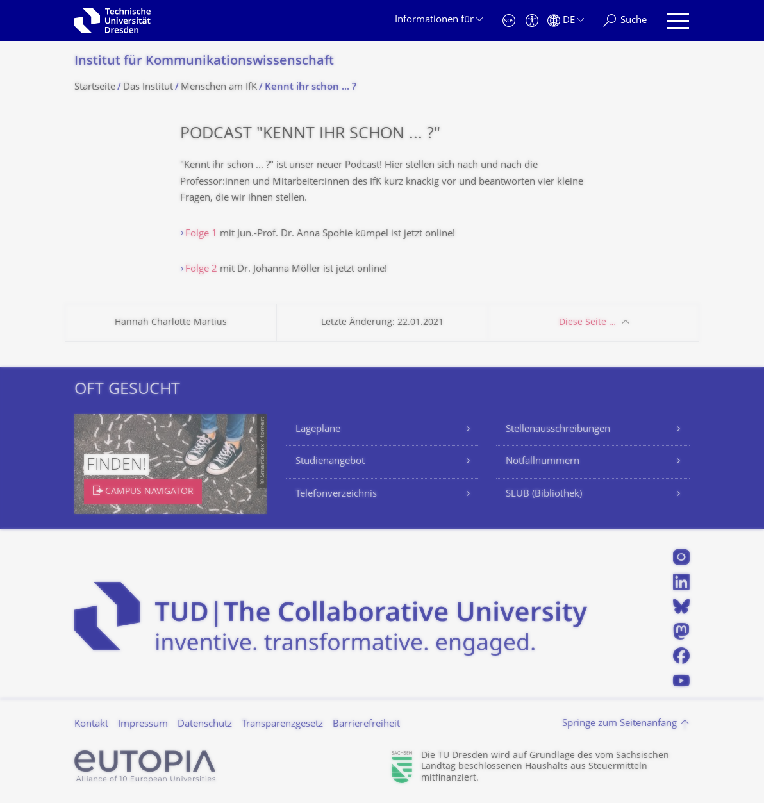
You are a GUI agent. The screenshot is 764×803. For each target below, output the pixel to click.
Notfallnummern (542, 462)
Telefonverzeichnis (336, 494)
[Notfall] (509, 21)
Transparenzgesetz (282, 724)
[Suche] (625, 21)
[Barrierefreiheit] (532, 21)
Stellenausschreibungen (558, 430)
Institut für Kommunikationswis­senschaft (204, 62)
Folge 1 (201, 234)
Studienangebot (330, 462)
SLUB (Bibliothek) (544, 494)
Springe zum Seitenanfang (619, 724)
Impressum (143, 724)
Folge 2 (201, 269)
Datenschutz (205, 724)
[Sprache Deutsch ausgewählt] (565, 21)
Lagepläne (317, 430)
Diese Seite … (587, 323)
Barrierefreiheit (366, 724)
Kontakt (91, 724)
